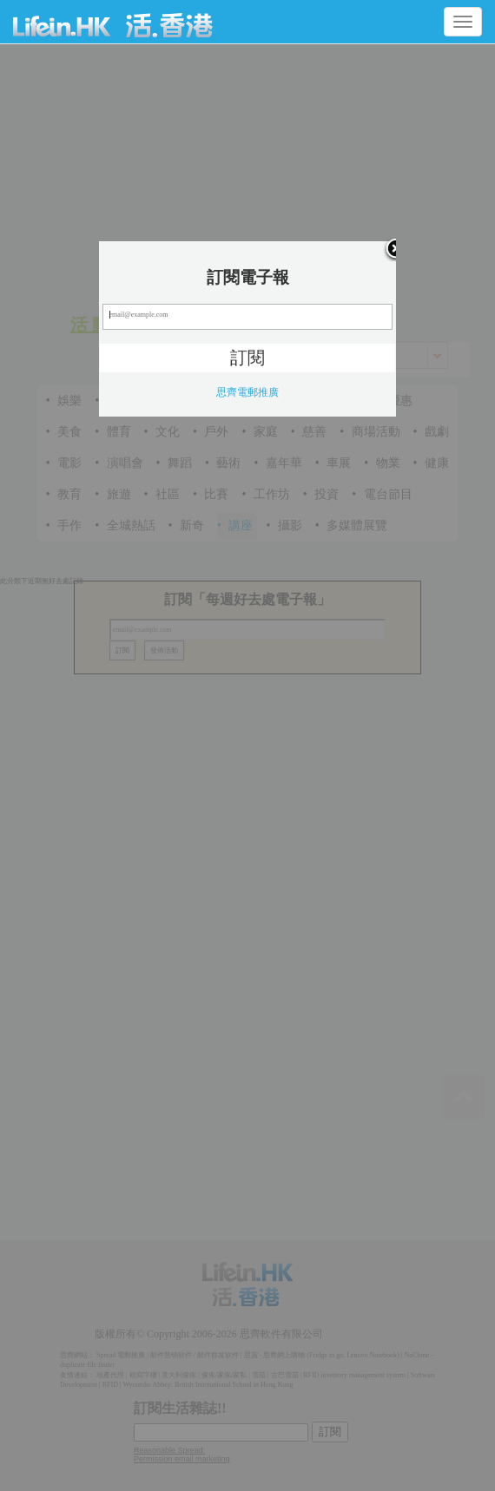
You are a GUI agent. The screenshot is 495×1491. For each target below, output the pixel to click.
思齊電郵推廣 (247, 392)
